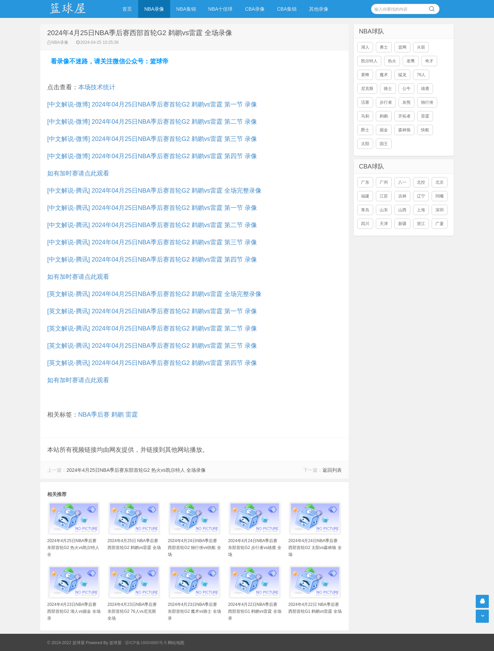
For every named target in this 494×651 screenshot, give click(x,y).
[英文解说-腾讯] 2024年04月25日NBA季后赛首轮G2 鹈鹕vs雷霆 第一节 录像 (152, 311)
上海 (421, 209)
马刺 (365, 116)
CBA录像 (255, 9)
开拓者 (404, 116)
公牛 (406, 88)
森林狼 (404, 130)
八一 (402, 182)
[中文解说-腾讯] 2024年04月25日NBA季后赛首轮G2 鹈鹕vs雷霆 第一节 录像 (152, 207)
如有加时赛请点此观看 (78, 173)
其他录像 (318, 9)
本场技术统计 (96, 87)
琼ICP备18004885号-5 (145, 642)
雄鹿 (425, 88)
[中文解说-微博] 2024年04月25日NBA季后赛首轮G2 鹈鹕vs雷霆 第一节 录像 (152, 104)
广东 (365, 182)
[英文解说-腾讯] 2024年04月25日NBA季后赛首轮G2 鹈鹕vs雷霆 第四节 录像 (152, 362)
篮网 (402, 47)
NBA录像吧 (74, 9)
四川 (365, 223)
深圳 (439, 209)
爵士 (365, 130)
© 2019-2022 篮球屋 (66, 642)
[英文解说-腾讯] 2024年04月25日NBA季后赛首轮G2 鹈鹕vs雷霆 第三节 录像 (152, 345)
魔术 (384, 74)
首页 (127, 9)
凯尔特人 (369, 61)
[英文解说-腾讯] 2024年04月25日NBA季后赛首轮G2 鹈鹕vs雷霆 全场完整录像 (154, 294)
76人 (421, 74)
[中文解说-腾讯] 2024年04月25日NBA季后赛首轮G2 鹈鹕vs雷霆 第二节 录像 (152, 225)
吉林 (402, 196)
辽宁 (421, 196)
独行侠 (427, 102)
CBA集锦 (287, 9)
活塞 (365, 102)
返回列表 (332, 470)
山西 (402, 209)
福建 (365, 196)
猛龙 (402, 74)
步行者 (386, 102)
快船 (425, 130)
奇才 (429, 61)
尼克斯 (367, 88)
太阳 (365, 143)
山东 (384, 209)
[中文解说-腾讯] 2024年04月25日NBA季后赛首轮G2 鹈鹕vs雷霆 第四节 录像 (152, 259)
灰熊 (406, 102)
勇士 (384, 47)
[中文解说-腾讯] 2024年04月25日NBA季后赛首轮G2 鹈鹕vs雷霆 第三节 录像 (152, 242)
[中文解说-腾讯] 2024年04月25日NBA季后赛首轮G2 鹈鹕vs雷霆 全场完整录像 (154, 190)
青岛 (365, 209)
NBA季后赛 (94, 414)
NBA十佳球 (220, 9)
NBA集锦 (186, 9)
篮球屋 (115, 642)
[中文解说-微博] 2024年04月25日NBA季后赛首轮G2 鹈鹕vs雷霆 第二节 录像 (152, 121)
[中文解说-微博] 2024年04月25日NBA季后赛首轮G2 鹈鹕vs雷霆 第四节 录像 (152, 156)
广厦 (439, 223)
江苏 (384, 196)
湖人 (365, 47)
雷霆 (131, 414)
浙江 (421, 223)
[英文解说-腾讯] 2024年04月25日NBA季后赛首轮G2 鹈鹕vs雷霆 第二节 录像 (152, 328)
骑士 (388, 88)
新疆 (402, 223)
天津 (384, 223)
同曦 (439, 196)
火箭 (421, 47)
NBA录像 (154, 9)
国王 (384, 143)
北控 (421, 182)
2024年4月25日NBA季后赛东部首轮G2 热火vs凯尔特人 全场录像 (136, 470)
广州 (384, 182)
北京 (439, 182)
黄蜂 (365, 74)
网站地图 (176, 642)
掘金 (384, 130)
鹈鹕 (117, 414)
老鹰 (410, 61)
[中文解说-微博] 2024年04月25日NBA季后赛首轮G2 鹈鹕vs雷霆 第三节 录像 (152, 138)
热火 (392, 61)
